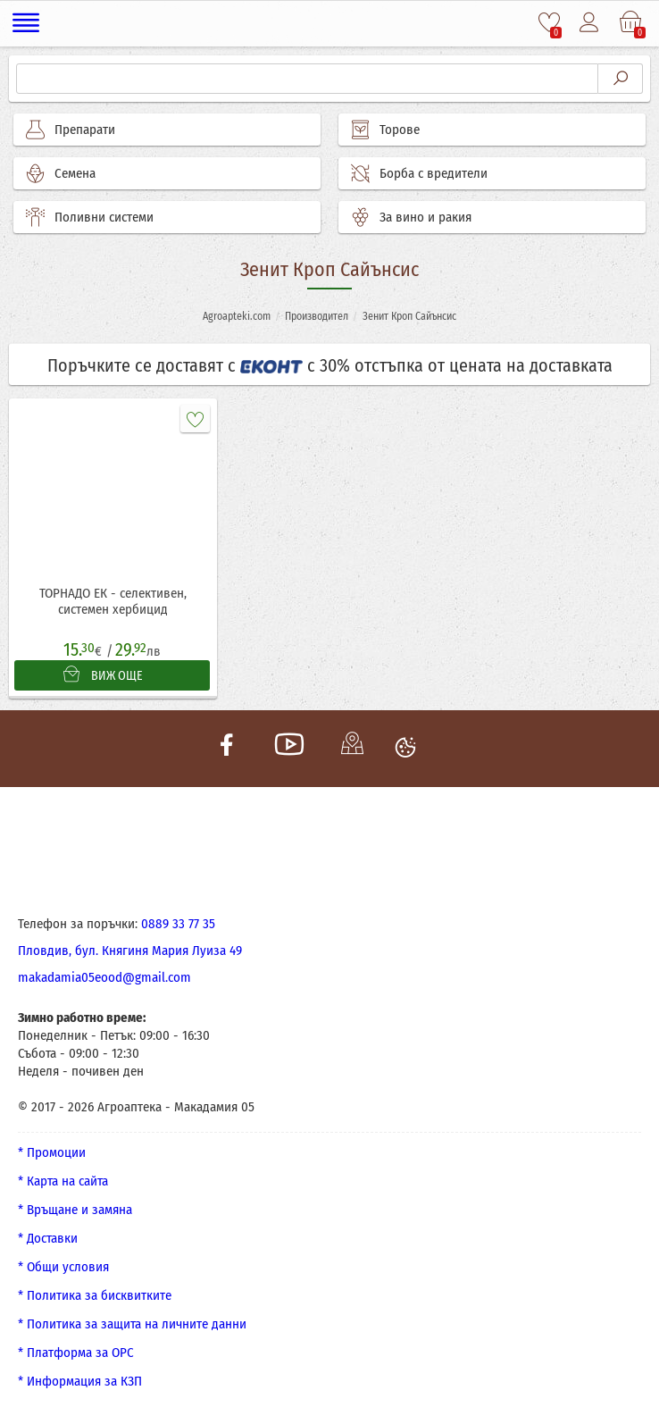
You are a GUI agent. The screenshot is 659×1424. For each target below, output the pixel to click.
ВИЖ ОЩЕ (103, 674)
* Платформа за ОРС (76, 1352)
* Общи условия (63, 1267)
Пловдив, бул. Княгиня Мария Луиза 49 (130, 950)
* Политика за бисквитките (94, 1295)
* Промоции (52, 1152)
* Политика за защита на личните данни (132, 1324)
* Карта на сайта (63, 1181)
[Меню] (26, 23)
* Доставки (48, 1238)
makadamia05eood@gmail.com (104, 977)
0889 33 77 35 (178, 924)
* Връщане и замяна (75, 1210)
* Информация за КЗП (80, 1381)
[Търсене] (307, 78)
